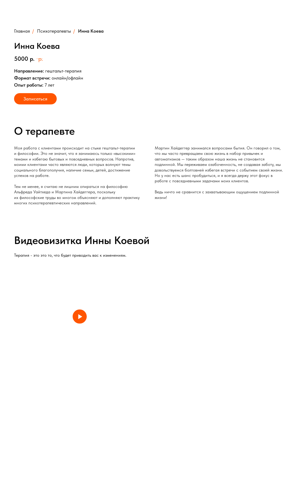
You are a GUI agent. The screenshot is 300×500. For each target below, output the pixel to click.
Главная (22, 31)
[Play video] (80, 316)
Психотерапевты (54, 31)
